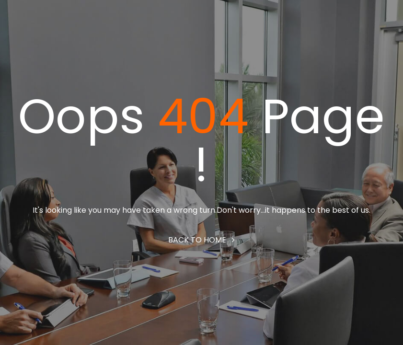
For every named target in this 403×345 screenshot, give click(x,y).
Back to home (201, 239)
